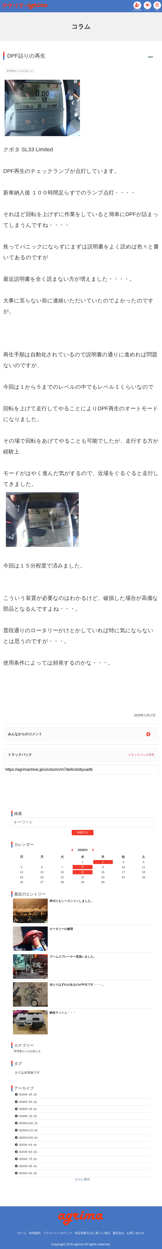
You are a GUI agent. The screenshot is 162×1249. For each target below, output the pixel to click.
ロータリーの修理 (62, 930)
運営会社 (121, 1233)
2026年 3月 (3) (28, 1104)
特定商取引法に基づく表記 (93, 1233)
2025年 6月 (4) (28, 1170)
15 (82, 874)
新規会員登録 (118, 13)
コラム (81, 33)
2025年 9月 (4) (28, 1148)
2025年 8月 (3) (28, 1156)
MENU (155, 13)
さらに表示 (83, 1184)
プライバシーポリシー (56, 1233)
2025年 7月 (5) (28, 1163)
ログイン (139, 13)
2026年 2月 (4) (28, 1111)
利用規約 (31, 1233)
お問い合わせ (139, 1233)
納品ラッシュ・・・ (63, 1014)
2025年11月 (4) (29, 1133)
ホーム (17, 1233)
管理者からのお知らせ (21, 77)
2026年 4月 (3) (28, 1096)
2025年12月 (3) (29, 1126)
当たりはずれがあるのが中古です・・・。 (79, 986)
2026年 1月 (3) (28, 1118)
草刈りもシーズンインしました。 (73, 902)
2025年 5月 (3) (28, 1178)
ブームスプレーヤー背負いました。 (74, 958)
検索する (82, 834)
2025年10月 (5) (29, 1141)
